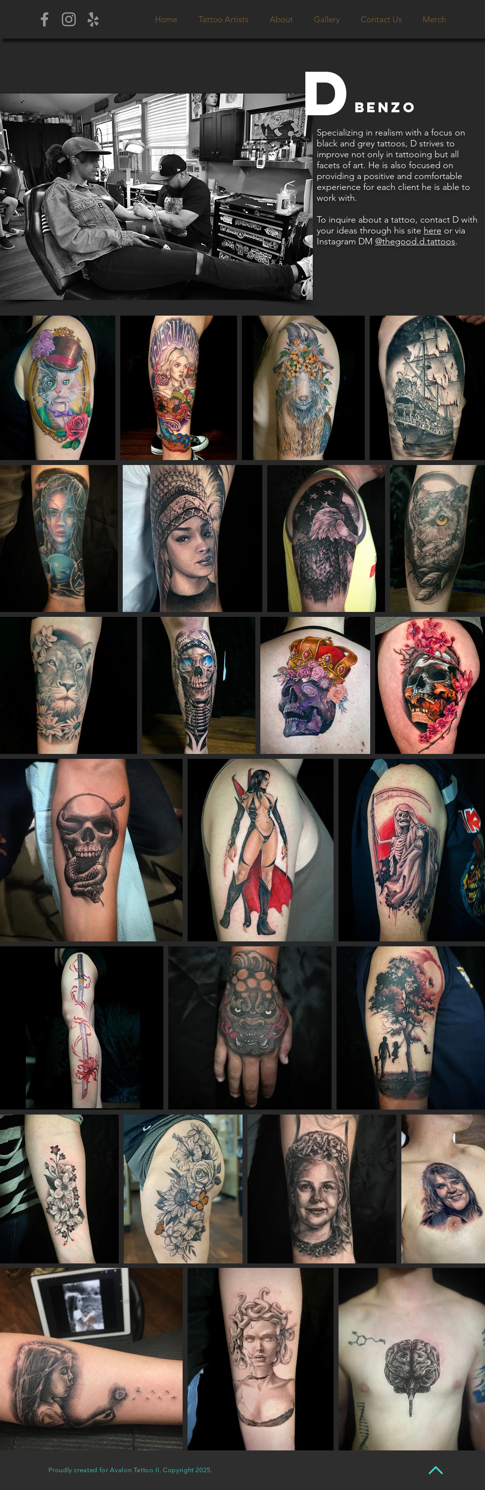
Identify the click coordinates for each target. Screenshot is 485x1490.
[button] (223, 19)
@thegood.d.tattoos (415, 241)
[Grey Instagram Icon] (68, 19)
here (432, 230)
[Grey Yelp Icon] (93, 19)
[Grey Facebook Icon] (44, 19)
